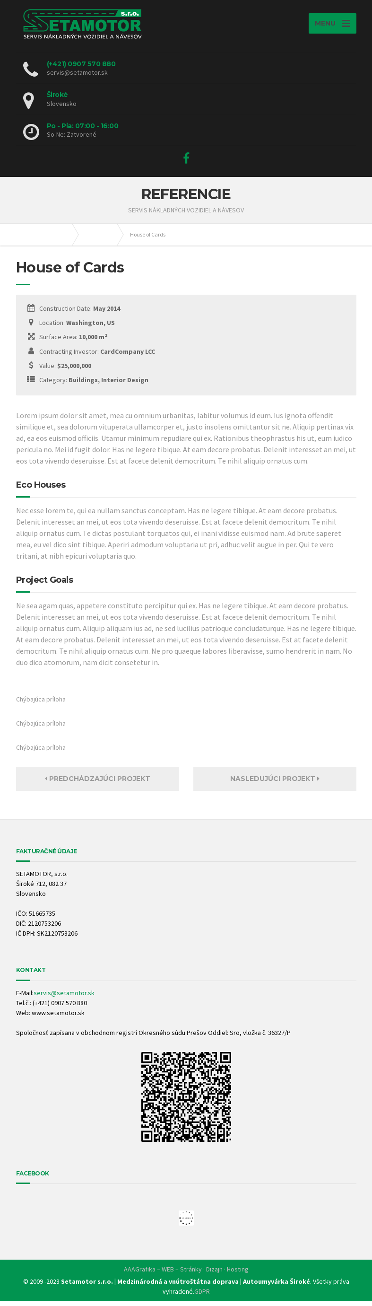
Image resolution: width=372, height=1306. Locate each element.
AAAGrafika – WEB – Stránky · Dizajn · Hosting (186, 1274)
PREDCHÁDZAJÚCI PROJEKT (97, 783)
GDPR (202, 1296)
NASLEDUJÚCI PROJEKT (275, 783)
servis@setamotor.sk (64, 997)
